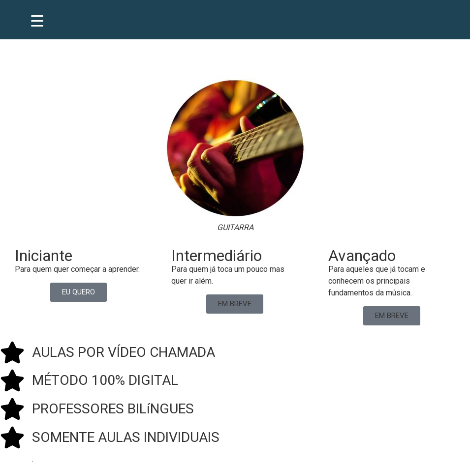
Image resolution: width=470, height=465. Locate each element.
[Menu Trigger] (37, 20)
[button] (234, 304)
